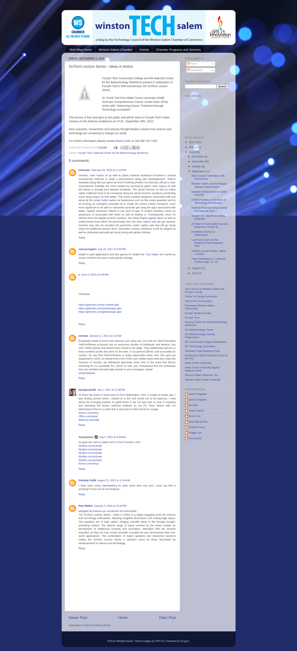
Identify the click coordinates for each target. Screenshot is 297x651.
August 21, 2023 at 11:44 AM (113, 480)
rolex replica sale (146, 221)
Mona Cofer (124, 140)
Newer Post (78, 618)
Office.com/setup (88, 416)
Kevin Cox (195, 416)
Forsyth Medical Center (198, 313)
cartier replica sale (143, 225)
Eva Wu (193, 405)
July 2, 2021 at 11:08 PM (111, 389)
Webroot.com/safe (89, 420)
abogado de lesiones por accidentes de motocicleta (107, 511)
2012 (192, 142)
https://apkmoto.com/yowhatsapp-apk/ (100, 308)
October (197, 166)
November (198, 161)
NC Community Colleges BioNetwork (206, 342)
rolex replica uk (99, 175)
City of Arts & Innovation (198, 301)
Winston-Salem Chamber (116, 49)
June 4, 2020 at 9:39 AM (95, 274)
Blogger (184, 641)
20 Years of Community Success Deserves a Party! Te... (209, 225)
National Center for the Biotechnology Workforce (121, 153)
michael (83, 335)
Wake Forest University (198, 363)
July (194, 273)
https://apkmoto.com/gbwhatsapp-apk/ (100, 311)
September (198, 171)
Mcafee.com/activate (90, 445)
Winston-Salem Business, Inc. (202, 375)
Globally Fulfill (87, 480)
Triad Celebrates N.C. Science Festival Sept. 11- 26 (208, 260)
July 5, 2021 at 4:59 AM (112, 437)
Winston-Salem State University (203, 379)
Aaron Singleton (198, 394)
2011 (192, 147)
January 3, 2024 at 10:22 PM (110, 505)
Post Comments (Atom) (97, 625)
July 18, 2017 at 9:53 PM (112, 249)
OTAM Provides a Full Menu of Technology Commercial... (208, 201)
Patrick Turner (197, 427)
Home (123, 618)
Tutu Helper (152, 254)
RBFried (160, 641)
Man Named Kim (198, 421)
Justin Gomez (197, 410)
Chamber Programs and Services (178, 49)
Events (144, 49)
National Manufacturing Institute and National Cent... (209, 209)
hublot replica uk (110, 200)
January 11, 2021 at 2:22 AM (105, 335)
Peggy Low (195, 432)
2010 (192, 152)
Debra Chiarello (198, 399)
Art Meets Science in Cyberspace (203, 233)
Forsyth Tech (85, 153)
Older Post (167, 618)
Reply (82, 237)
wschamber (195, 438)
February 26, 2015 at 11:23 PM (108, 170)
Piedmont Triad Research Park (202, 351)
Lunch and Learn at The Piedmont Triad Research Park (207, 242)
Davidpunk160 (87, 389)
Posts (192, 63)
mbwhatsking (110, 485)
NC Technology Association (200, 346)
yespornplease (87, 373)
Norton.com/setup (89, 412)
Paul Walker (86, 505)
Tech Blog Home (80, 49)
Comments (195, 70)
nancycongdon (88, 249)
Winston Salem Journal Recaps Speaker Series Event (209, 185)
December (198, 156)
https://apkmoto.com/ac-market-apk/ (99, 304)
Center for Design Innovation (201, 296)
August (196, 268)
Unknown (84, 170)
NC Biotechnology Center (199, 329)
